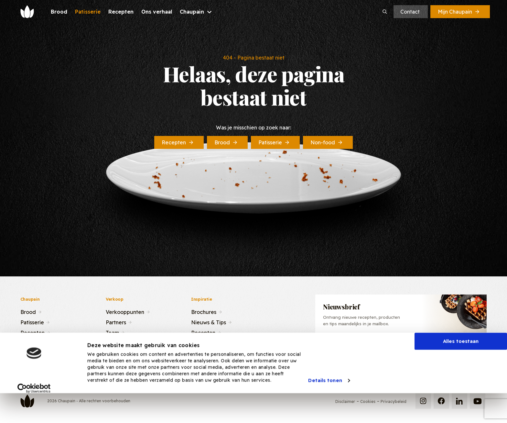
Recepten (178, 142)
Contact (410, 11)
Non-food (326, 142)
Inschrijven (450, 347)
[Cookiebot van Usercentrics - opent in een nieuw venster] (34, 413)
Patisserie (274, 142)
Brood (226, 142)
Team (112, 332)
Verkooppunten (125, 311)
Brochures (203, 311)
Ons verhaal (34, 342)
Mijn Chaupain (459, 11)
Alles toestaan (461, 366)
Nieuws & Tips (208, 321)
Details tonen (325, 405)
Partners (116, 321)
